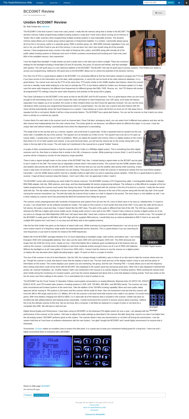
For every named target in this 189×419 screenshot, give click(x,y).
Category (28, 395)
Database (67, 3)
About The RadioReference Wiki (94, 407)
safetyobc (45, 27)
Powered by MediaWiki (95, 414)
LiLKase (38, 329)
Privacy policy (94, 405)
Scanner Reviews (41, 395)
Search (170, 3)
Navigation (40, 3)
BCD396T (46, 386)
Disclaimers (94, 410)
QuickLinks (54, 3)
